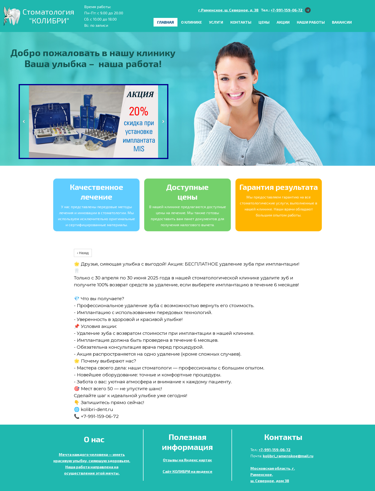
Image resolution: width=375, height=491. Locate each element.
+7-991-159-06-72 (287, 10)
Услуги (216, 22)
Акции (283, 22)
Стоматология (49, 11)
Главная (165, 22)
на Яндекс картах (195, 460)
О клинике (191, 22)
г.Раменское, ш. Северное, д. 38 (228, 10)
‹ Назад (83, 253)
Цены (264, 22)
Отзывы (170, 460)
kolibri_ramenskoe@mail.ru (288, 456)
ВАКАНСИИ (342, 22)
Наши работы (311, 22)
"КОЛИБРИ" (49, 20)
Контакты (240, 22)
